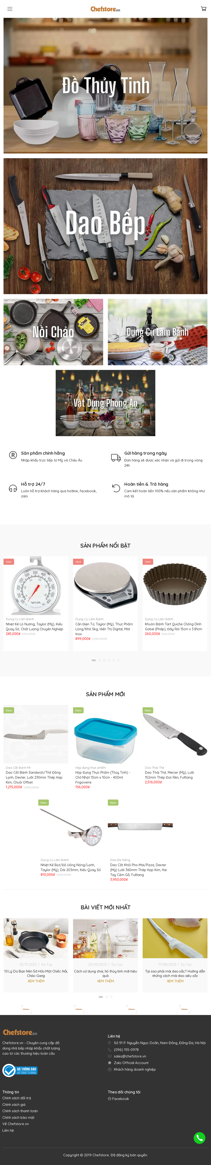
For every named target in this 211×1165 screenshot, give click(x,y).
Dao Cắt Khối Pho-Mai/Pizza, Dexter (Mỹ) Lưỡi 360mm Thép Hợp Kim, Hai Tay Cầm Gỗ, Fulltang (138, 868)
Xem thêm (36, 979)
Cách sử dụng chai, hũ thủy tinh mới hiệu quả (105, 971)
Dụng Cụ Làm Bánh (20, 619)
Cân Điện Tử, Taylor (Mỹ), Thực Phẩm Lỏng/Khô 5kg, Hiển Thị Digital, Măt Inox (104, 629)
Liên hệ (8, 1128)
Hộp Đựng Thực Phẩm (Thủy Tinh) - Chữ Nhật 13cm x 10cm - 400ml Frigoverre (102, 776)
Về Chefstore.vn (15, 1122)
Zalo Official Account (131, 1060)
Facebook (120, 1097)
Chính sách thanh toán (20, 1109)
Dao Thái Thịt (154, 765)
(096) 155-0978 (126, 1047)
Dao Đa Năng (120, 858)
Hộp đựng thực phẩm (90, 765)
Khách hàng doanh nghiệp (135, 1067)
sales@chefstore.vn (130, 1054)
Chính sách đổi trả (16, 1096)
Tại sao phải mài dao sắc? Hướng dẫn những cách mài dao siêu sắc (175, 971)
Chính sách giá (13, 1102)
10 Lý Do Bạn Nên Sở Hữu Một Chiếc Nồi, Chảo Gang (36, 971)
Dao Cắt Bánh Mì (18, 765)
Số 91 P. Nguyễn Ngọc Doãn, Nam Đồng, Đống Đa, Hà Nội (160, 1041)
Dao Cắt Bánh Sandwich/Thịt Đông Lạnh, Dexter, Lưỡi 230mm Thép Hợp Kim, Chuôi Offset (34, 776)
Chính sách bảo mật (18, 1115)
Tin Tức (46, 962)
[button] (93, 658)
